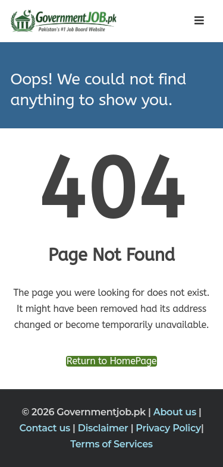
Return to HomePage (111, 361)
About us (176, 412)
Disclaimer (104, 428)
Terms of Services (111, 444)
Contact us (46, 428)
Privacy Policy (168, 428)
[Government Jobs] (60, 21)
